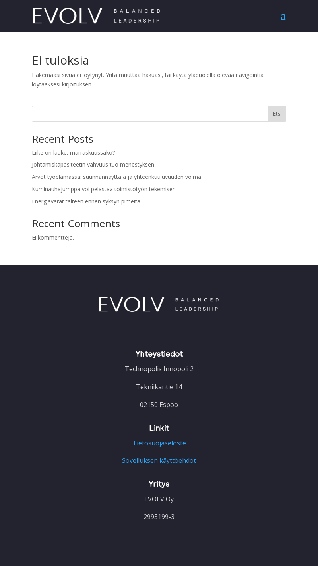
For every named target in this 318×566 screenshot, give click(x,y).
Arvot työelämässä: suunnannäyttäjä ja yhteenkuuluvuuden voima (116, 176)
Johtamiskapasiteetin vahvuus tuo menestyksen (93, 164)
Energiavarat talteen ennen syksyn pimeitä (86, 201)
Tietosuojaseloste (159, 443)
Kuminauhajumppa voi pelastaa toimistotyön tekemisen (104, 189)
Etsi (277, 113)
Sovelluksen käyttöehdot (159, 460)
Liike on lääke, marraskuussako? (73, 152)
